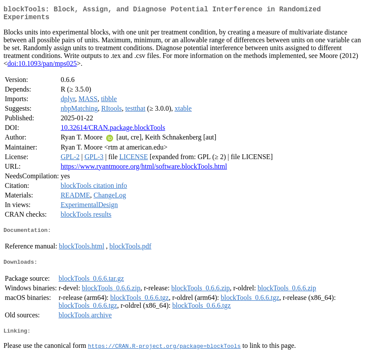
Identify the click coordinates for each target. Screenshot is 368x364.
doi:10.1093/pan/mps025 (42, 67)
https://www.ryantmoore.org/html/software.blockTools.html (143, 169)
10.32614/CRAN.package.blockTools (112, 131)
